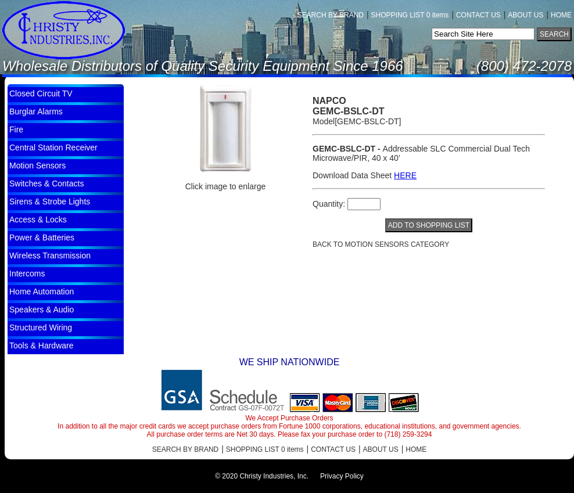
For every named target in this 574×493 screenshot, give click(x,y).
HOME (561, 15)
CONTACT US (478, 15)
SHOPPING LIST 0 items (410, 15)
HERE (405, 175)
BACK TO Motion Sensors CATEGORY (381, 244)
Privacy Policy (342, 476)
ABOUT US (525, 15)
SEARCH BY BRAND (330, 15)
